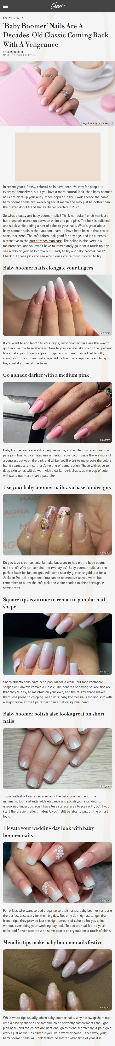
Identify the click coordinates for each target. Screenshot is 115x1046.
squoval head (79, 702)
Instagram (105, 333)
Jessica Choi (15, 52)
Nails (19, 18)
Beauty (7, 18)
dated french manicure (45, 240)
